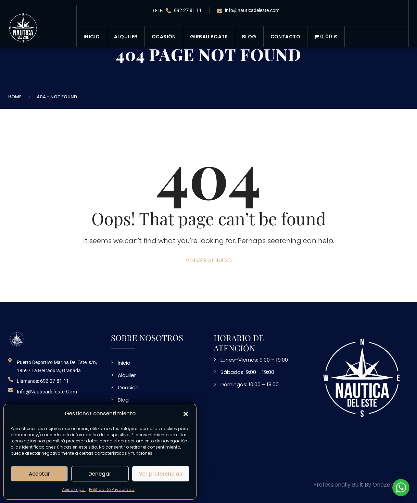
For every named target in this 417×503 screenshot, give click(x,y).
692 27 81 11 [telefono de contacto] (54, 381)
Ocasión (164, 36)
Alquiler (126, 36)
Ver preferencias (160, 473)
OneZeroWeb (390, 485)
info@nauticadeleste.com (248, 10)
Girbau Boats (209, 36)
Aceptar (39, 473)
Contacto (285, 36)
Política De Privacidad (112, 489)
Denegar (99, 473)
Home (16, 96)
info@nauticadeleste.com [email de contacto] (47, 392)
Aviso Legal (74, 489)
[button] (185, 413)
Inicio (92, 36)
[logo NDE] (16, 339)
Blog (249, 36)
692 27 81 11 (184, 10)
